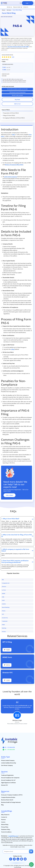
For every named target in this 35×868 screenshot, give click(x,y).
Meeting (4, 628)
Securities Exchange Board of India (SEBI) (18, 46)
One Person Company (7, 765)
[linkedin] (17, 859)
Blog (2, 804)
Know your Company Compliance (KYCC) (11, 795)
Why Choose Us (5, 814)
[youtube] (25, 859)
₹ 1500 (7, 650)
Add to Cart (17, 104)
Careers (3, 822)
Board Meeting (5, 607)
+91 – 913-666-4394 (9, 747)
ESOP (3, 600)
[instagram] (21, 859)
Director (4, 586)
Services (9, 10)
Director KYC (4, 785)
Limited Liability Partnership (8, 763)
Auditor (4, 604)
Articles (4, 631)
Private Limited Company (7, 760)
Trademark (4, 621)
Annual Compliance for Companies (10, 777)
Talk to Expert (9, 495)
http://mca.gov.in (21, 347)
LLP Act (4, 590)
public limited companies (10, 176)
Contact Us (25, 7)
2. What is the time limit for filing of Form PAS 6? (17, 535)
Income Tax (5, 617)
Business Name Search (7, 800)
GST (3, 614)
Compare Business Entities (8, 797)
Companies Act (5, 583)
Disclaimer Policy (5, 829)
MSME (3, 593)
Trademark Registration (7, 775)
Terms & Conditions (6, 832)
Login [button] (27, 3)
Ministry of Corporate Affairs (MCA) (14, 164)
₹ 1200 (7, 680)
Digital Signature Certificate (8, 782)
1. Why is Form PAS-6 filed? (10, 519)
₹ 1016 (7, 665)
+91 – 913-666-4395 (9, 749)
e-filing (12, 349)
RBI (3, 579)
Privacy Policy (4, 827)
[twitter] (14, 859)
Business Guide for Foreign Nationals (11, 802)
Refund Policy (4, 824)
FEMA (3, 624)
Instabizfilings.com (13, 836)
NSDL (13, 134)
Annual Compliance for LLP (8, 780)
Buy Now (17, 99)
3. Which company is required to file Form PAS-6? (15, 550)
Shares (3, 610)
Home (3, 10)
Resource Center (17, 7)
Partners (3, 819)
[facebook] (10, 859)
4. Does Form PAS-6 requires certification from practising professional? (15, 561)
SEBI (3, 597)
